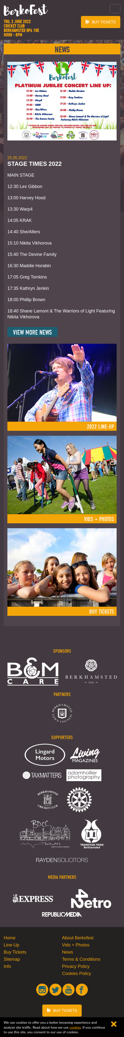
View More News (32, 332)
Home (10, 937)
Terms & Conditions (81, 959)
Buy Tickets (15, 952)
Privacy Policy (76, 966)
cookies (75, 1027)
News (67, 952)
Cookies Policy (76, 973)
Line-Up (11, 945)
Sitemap (12, 959)
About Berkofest (77, 937)
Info (7, 966)
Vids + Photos (75, 945)
